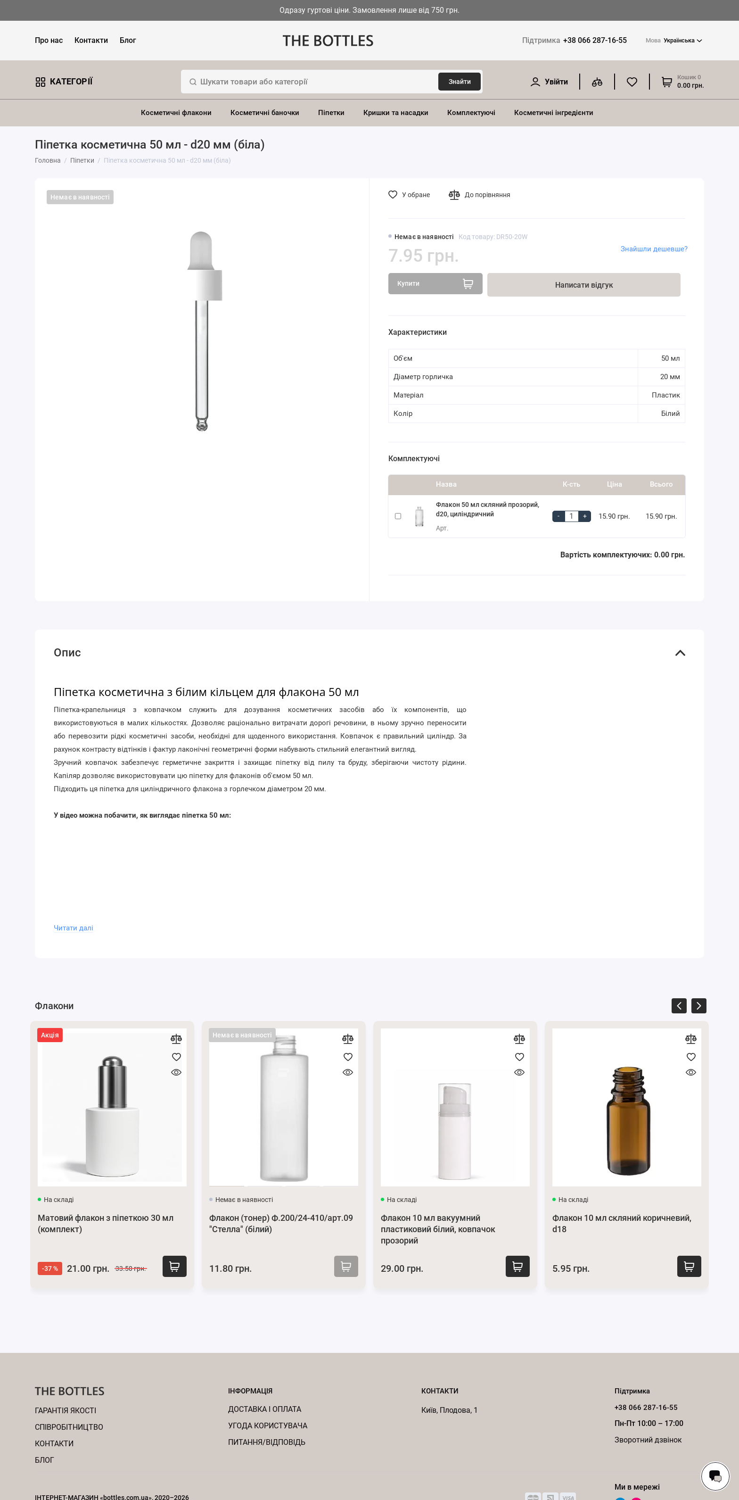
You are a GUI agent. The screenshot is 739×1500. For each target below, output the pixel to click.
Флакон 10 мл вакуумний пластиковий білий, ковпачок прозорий (438, 1229)
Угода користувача (267, 1425)
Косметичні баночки (264, 112)
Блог (128, 40)
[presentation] (679, 1007)
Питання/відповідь (266, 1442)
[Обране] (632, 81)
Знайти (460, 81)
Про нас (49, 40)
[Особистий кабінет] (549, 82)
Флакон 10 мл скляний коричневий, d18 (621, 1223)
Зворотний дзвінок (648, 1439)
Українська (674, 40)
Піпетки (331, 112)
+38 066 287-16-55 (574, 40)
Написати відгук (584, 285)
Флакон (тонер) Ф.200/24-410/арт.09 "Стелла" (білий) (281, 1223)
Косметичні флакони (176, 112)
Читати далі (73, 928)
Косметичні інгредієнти (553, 112)
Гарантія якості (65, 1410)
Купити (171, 1267)
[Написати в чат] (715, 1476)
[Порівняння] (597, 81)
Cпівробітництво (69, 1427)
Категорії (63, 82)
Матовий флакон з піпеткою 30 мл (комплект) (105, 1223)
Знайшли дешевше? (654, 249)
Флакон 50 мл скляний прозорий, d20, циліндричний (487, 509)
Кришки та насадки (395, 112)
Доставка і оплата (264, 1409)
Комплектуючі (471, 112)
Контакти (91, 40)
